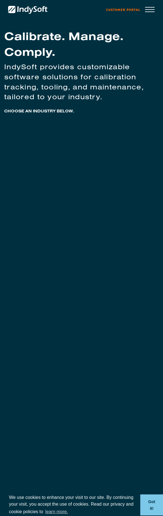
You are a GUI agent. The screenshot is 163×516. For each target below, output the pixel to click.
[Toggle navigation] (150, 10)
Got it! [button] (151, 505)
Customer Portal (123, 10)
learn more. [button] (56, 511)
